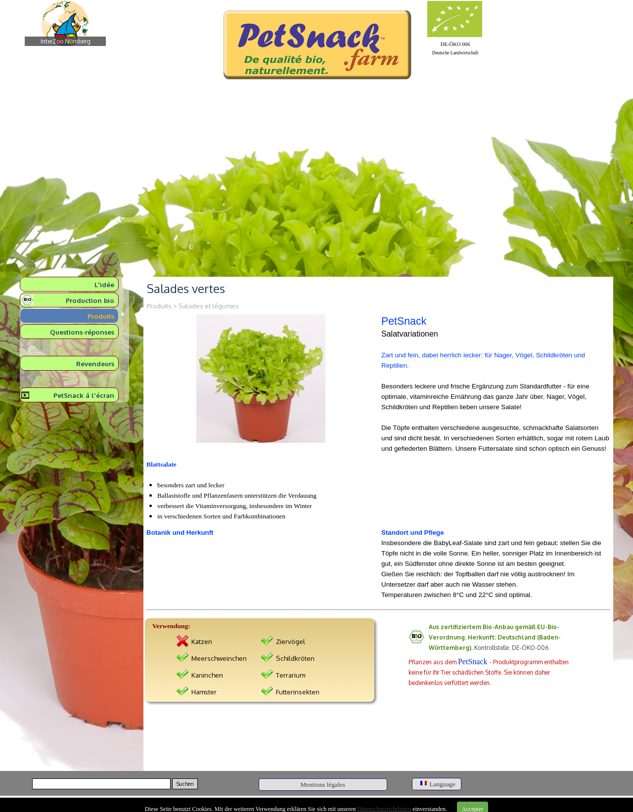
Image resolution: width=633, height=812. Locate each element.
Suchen (185, 783)
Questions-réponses (82, 332)
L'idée (104, 284)
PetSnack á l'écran (83, 395)
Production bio (90, 300)
